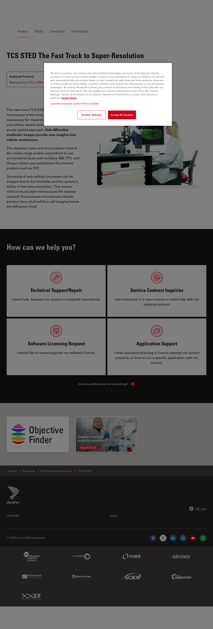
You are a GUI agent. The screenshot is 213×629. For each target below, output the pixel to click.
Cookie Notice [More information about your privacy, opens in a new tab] (69, 97)
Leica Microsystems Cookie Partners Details (74, 103)
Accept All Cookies (122, 114)
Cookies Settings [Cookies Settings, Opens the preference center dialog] (91, 114)
